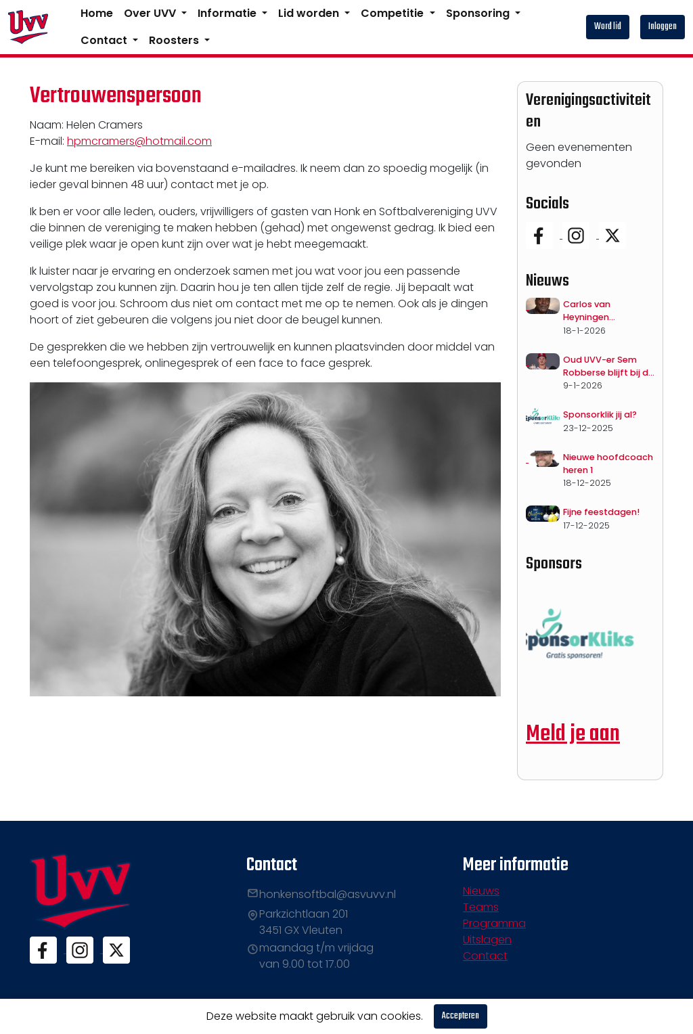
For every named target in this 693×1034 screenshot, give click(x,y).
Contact (105, 40)
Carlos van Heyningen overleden (586, 310)
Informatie (228, 13)
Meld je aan (573, 734)
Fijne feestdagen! (601, 512)
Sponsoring (479, 13)
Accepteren (460, 1016)
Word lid (607, 27)
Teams (481, 907)
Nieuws (481, 891)
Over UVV (151, 13)
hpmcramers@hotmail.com (139, 141)
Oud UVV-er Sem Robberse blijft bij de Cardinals (608, 366)
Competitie (393, 13)
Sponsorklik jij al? (600, 414)
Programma (494, 923)
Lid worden (310, 13)
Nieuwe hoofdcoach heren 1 (608, 463)
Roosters (175, 40)
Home (97, 13)
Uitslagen (487, 939)
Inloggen (662, 27)
